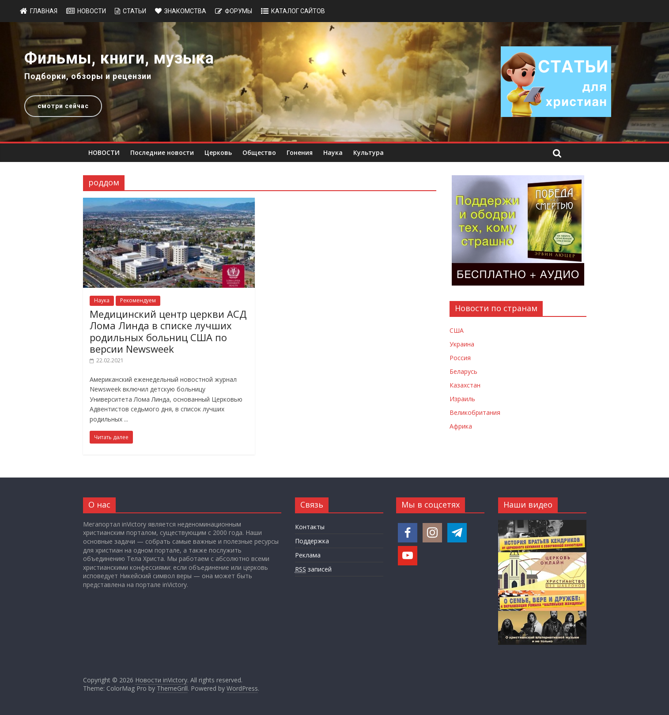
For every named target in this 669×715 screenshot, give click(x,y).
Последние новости (162, 152)
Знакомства (185, 11)
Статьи (134, 11)
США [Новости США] (457, 330)
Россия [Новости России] (460, 358)
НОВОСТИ (104, 152)
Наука (333, 152)
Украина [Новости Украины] (462, 344)
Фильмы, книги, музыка (119, 58)
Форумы (238, 11)
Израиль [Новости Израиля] (462, 399)
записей (313, 569)
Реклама (308, 555)
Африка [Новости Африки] (461, 426)
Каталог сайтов (298, 11)
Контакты (310, 527)
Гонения (300, 152)
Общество (259, 152)
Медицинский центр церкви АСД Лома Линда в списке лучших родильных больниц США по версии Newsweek (168, 331)
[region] (334, 82)
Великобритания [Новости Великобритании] (475, 412)
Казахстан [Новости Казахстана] (465, 385)
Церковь (218, 152)
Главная (43, 11)
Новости (91, 11)
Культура (368, 152)
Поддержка (312, 541)
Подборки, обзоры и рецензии (87, 76)
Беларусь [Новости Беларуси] (463, 371)
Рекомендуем (138, 300)
